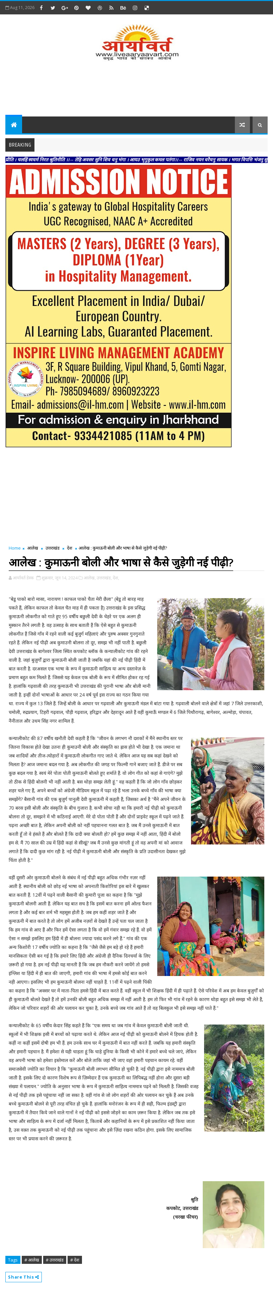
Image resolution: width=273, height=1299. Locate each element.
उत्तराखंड (53, 548)
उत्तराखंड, (104, 578)
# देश (74, 1260)
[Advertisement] (136, 90)
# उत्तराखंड (55, 1260)
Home (15, 548)
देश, (116, 578)
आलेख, (90, 578)
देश (69, 548)
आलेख (32, 548)
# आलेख (31, 1260)
